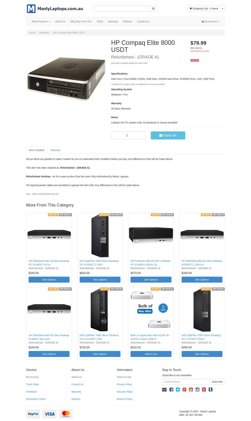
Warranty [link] (76, 391)
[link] (171, 389)
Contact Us (143, 21)
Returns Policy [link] (124, 399)
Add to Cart (151, 354)
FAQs (100, 21)
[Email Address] (186, 382)
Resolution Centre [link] (36, 399)
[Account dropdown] (210, 21)
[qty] (128, 135)
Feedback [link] (31, 391)
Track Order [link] (32, 384)
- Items (203, 8)
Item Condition (37, 150)
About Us (60, 21)
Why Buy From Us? (81, 21)
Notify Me (168, 135)
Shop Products (41, 21)
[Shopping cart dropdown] (222, 9)
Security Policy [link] (125, 391)
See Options (49, 279)
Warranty (113, 21)
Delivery (127, 21)
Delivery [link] (75, 399)
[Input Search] (122, 9)
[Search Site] (153, 9)
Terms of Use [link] (124, 377)
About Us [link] (76, 377)
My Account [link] (32, 377)
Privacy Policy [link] (124, 384)
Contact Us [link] (77, 384)
